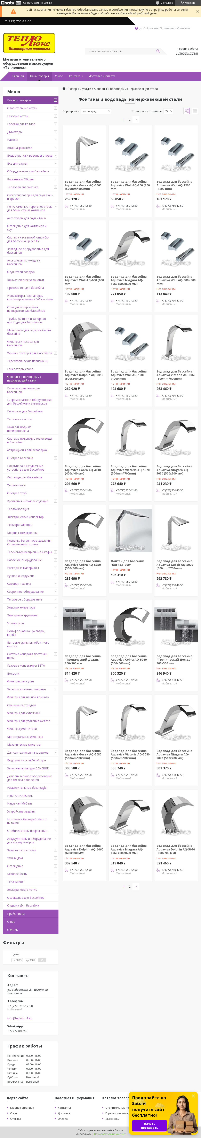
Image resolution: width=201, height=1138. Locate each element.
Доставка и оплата (102, 76)
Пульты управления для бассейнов (23, 390)
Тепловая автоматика (22, 187)
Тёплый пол (15, 882)
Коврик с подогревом (22, 533)
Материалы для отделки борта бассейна (29, 332)
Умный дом (15, 858)
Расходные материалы (23, 568)
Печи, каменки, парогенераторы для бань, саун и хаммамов (29, 208)
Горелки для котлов (21, 124)
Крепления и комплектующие (27, 501)
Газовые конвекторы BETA (26, 665)
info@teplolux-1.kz (19, 1018)
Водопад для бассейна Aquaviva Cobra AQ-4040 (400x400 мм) (83, 469)
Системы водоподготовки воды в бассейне (29, 440)
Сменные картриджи (21, 705)
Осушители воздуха (21, 272)
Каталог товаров (19, 100)
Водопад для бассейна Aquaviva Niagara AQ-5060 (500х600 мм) (129, 280)
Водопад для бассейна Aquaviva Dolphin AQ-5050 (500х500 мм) (84, 374)
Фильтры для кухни (20, 681)
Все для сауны (17, 163)
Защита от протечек (21, 850)
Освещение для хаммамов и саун (27, 227)
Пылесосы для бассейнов (25, 411)
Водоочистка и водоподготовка (30, 155)
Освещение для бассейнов (26, 898)
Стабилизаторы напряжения (27, 831)
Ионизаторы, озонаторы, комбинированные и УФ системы (30, 297)
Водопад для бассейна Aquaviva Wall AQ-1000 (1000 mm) (129, 374)
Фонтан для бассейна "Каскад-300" (128, 563)
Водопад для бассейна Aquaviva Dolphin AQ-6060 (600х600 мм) (84, 849)
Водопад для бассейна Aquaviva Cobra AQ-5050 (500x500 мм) (83, 564)
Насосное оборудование (24, 560)
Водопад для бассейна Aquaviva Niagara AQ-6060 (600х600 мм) (129, 849)
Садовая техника (19, 584)
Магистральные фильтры (25, 737)
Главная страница (22, 1107)
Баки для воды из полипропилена (19, 429)
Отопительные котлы (22, 108)
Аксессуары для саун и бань (26, 218)
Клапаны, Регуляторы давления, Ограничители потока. (29, 542)
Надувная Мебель (19, 803)
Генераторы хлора (20, 369)
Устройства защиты (21, 811)
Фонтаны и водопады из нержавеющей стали (24, 378)
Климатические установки (25, 280)
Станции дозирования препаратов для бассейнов (26, 309)
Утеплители (15, 623)
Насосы (12, 140)
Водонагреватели (19, 148)
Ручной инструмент (20, 576)
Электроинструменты (22, 615)
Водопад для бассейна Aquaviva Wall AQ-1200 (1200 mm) (174, 185)
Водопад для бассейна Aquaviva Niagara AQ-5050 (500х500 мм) (174, 469)
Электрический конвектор (25, 517)
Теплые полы (16, 485)
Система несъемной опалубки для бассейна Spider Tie (28, 239)
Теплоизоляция (18, 509)
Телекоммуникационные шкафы (29, 552)
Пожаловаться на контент (110, 1134)
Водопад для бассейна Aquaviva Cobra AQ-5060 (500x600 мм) (129, 659)
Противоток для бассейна (25, 288)
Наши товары (39, 76)
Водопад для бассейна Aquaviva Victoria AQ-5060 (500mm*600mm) (175, 374)
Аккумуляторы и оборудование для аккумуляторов (29, 840)
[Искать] (158, 51)
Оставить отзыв (187, 53)
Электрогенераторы (21, 607)
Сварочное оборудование (25, 592)
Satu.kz (119, 1130)
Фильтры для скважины (23, 713)
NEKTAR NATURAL (20, 796)
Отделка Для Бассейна (23, 905)
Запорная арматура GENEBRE (28, 768)
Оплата (63, 1119)
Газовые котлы (18, 116)
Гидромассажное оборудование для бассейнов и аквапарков (29, 401)
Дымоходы (14, 132)
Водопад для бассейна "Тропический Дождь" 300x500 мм (83, 659)
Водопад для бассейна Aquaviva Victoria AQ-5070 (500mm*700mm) (130, 469)
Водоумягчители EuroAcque (26, 760)
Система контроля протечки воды (27, 656)
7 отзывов (167, 3)
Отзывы (12, 930)
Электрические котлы (22, 890)
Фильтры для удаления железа (28, 721)
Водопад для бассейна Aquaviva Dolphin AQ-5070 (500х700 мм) (175, 849)
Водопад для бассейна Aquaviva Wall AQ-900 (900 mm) (175, 280)
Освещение (15, 866)
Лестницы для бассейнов (24, 477)
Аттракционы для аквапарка (27, 450)
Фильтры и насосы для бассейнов (23, 343)
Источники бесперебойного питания (27, 821)
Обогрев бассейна (20, 458)
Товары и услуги (79, 89)
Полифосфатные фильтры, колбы (26, 633)
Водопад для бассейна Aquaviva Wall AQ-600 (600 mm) (84, 280)
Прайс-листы (16, 914)
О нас (59, 76)
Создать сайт (31, 2)
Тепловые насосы (19, 419)
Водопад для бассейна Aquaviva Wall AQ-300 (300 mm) (130, 185)
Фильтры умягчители (22, 729)
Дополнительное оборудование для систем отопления (29, 778)
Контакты (76, 76)
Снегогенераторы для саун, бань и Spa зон (30, 197)
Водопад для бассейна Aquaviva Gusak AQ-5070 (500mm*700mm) (174, 564)
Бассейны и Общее (20, 179)
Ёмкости (13, 673)
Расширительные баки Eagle (27, 788)
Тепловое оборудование (24, 599)
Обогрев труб (17, 493)
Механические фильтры (24, 744)
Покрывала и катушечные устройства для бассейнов (26, 467)
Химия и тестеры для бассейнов (29, 353)
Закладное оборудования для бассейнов (28, 250)
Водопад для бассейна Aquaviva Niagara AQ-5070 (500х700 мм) (174, 754)
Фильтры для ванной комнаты (28, 697)
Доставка (64, 1113)
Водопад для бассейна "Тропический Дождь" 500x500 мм (174, 659)
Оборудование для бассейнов (28, 171)
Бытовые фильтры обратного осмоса (28, 644)
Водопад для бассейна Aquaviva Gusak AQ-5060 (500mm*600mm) (83, 185)
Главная (18, 76)
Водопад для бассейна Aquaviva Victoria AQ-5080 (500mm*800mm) (130, 754)
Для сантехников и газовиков (28, 752)
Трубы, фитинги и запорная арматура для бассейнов (26, 320)
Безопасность (17, 874)
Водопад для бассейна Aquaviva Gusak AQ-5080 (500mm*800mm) (83, 754)
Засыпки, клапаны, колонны (26, 689)
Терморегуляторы (20, 525)
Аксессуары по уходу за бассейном (23, 262)
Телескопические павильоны (27, 361)
